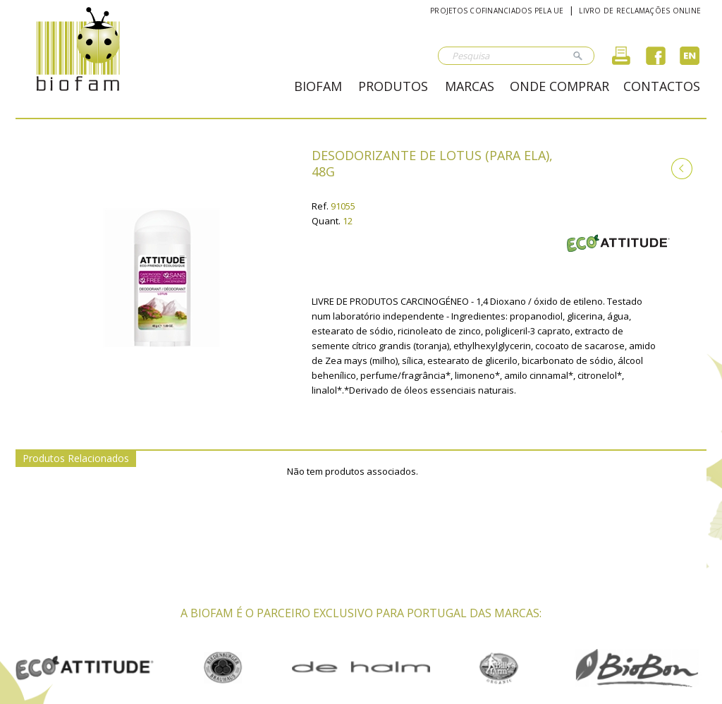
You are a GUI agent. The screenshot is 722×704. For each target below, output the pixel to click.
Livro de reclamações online (640, 11)
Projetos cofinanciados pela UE (497, 11)
